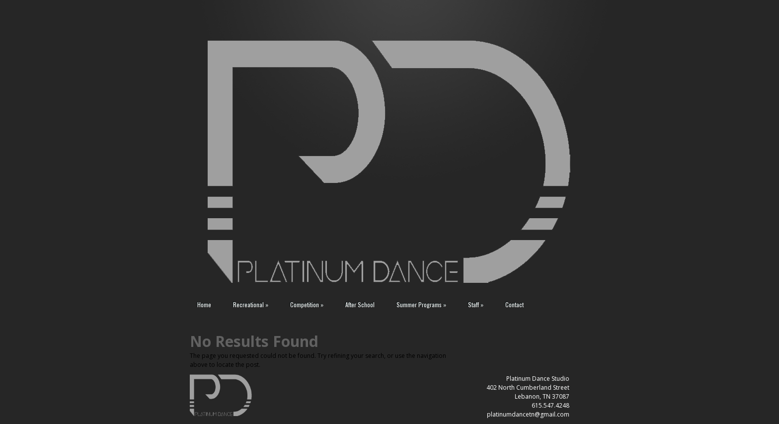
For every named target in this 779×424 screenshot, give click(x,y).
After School (360, 304)
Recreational (250, 304)
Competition (306, 304)
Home (204, 304)
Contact (514, 304)
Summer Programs (421, 304)
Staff (475, 304)
